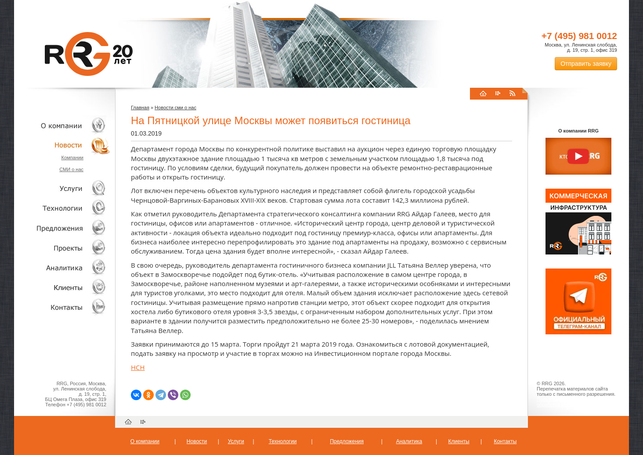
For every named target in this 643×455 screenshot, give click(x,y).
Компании (72, 157)
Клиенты (62, 287)
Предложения (347, 441)
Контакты (62, 307)
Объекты (62, 228)
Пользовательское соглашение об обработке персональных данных (575, 402)
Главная (140, 107)
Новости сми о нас (175, 107)
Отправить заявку (585, 63)
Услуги (62, 188)
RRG (89, 54)
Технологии (62, 208)
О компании (62, 125)
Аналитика (62, 267)
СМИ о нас (71, 169)
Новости (64, 145)
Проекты (62, 248)
